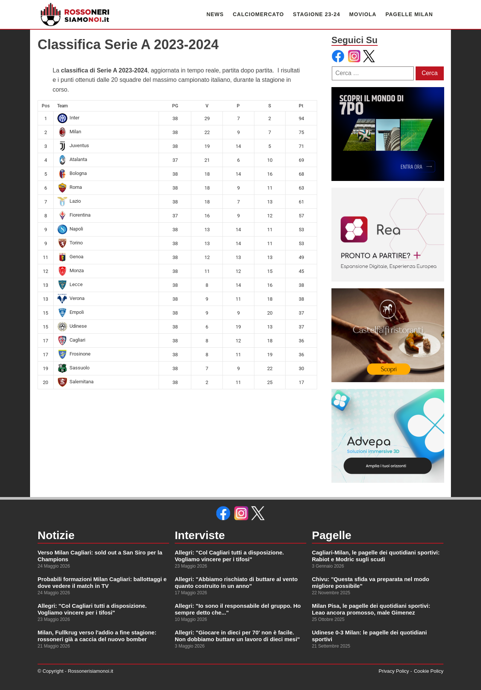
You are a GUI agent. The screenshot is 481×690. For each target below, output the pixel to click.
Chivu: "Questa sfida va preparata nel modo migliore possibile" (370, 582)
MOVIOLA (362, 14)
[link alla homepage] (75, 14)
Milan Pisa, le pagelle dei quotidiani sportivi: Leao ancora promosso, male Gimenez (371, 609)
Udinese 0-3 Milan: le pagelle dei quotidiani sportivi (369, 635)
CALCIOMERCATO (258, 14)
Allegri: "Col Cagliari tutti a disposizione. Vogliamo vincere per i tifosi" (92, 609)
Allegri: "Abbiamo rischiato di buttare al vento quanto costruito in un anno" (236, 582)
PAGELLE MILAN (409, 14)
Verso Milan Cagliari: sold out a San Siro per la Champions (100, 555)
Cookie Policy (428, 671)
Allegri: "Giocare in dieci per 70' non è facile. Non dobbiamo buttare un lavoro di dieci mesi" (237, 635)
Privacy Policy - (395, 671)
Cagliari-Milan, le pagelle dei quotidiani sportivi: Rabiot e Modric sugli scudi (376, 555)
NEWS (215, 14)
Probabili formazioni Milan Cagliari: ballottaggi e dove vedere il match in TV (102, 582)
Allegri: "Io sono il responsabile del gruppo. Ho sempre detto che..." (238, 609)
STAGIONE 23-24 (316, 14)
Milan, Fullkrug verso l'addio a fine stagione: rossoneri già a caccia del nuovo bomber (97, 635)
